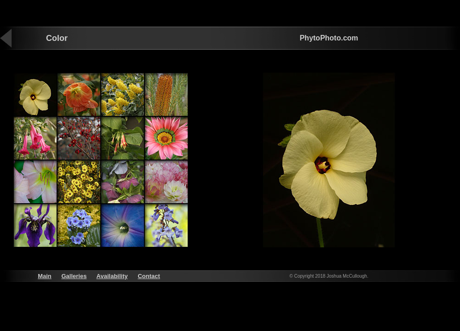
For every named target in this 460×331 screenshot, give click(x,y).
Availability (112, 276)
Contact (149, 276)
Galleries (73, 276)
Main (45, 276)
